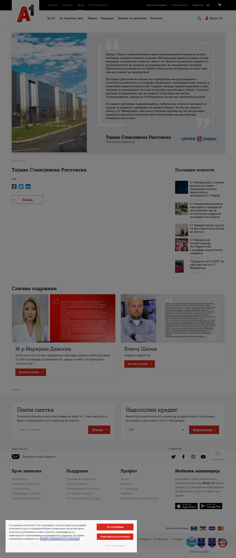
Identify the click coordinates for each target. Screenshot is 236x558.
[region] (71, 536)
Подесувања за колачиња (115, 536)
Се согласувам (115, 527)
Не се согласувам (115, 545)
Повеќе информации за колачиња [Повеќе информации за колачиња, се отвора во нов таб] (60, 538)
